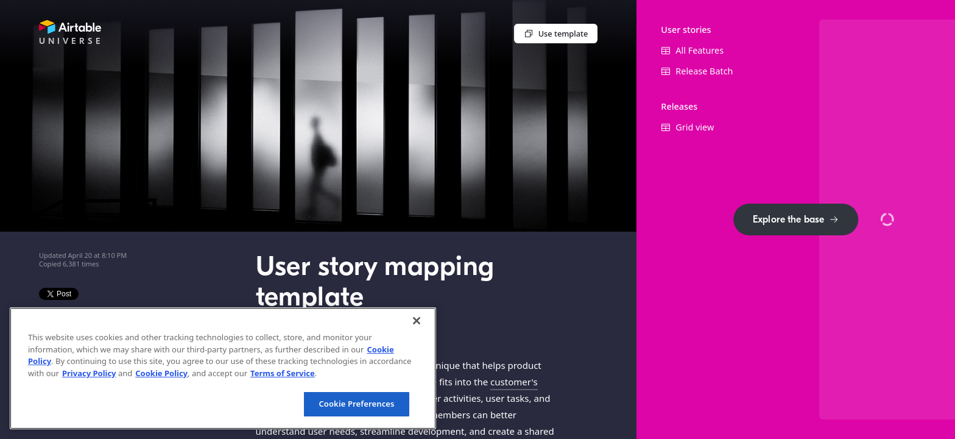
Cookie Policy (161, 373)
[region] (223, 368)
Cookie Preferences (356, 403)
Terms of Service (282, 373)
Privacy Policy (89, 373)
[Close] (416, 320)
